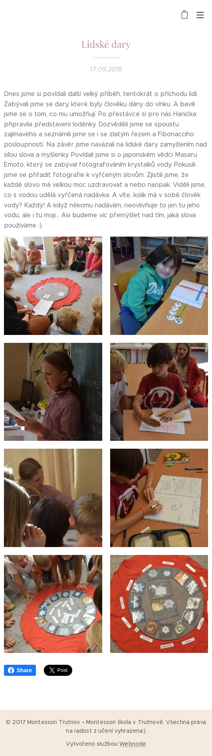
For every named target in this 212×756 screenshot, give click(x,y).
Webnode (132, 743)
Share (20, 670)
